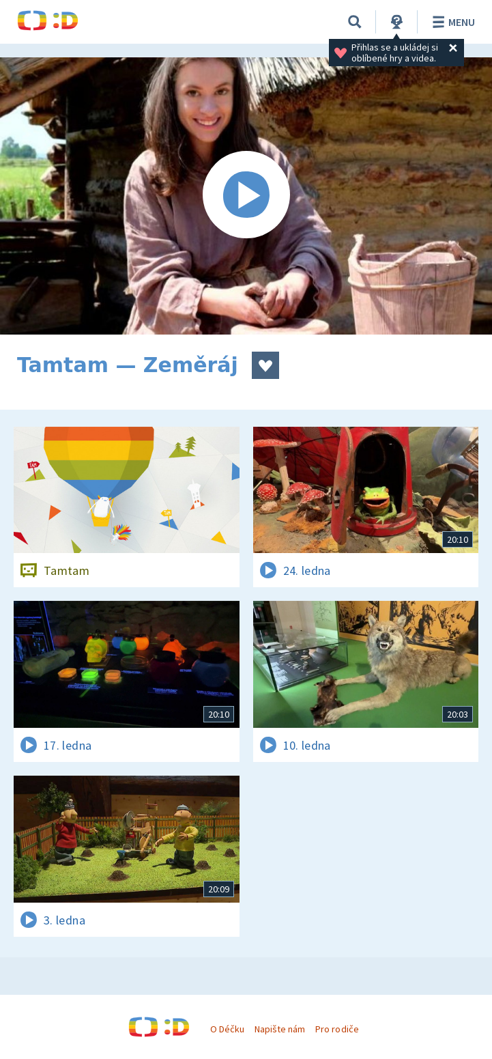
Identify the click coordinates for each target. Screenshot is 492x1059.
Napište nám (280, 1029)
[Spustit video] (246, 196)
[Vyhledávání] (354, 22)
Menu (451, 22)
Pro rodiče (336, 1029)
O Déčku (227, 1029)
